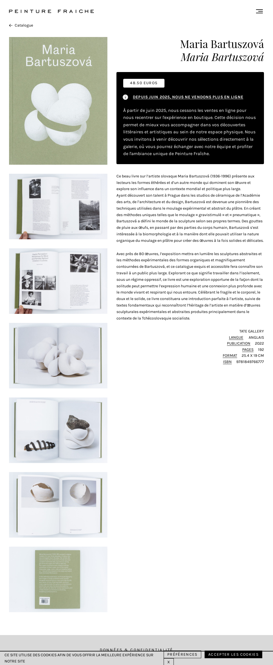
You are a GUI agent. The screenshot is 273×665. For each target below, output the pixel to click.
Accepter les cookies (233, 654)
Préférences (182, 654)
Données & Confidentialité (136, 649)
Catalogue (21, 25)
